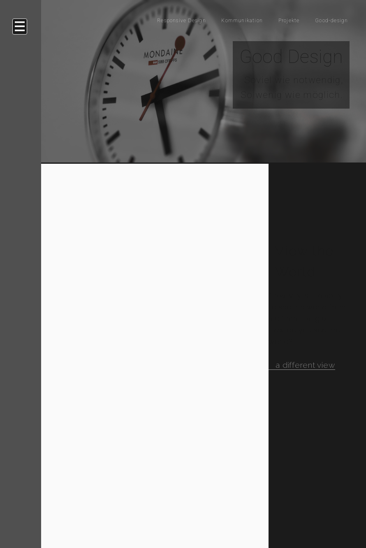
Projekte (274, 20)
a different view (305, 364)
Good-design (326, 20)
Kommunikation (217, 20)
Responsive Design (140, 20)
